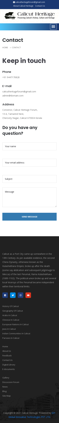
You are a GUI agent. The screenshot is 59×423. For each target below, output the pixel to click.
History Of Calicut (10, 306)
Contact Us (40, 6)
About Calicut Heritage (23, 6)
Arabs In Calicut (9, 315)
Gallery (5, 377)
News (5, 386)
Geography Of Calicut (12, 310)
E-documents (8, 369)
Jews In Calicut (9, 329)
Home (5, 346)
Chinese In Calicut (10, 319)
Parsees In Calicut (10, 338)
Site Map (6, 395)
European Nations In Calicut (15, 324)
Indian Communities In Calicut (16, 333)
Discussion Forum (10, 382)
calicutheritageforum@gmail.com (29, 2)
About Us (6, 351)
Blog (4, 391)
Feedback (7, 355)
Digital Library (8, 364)
